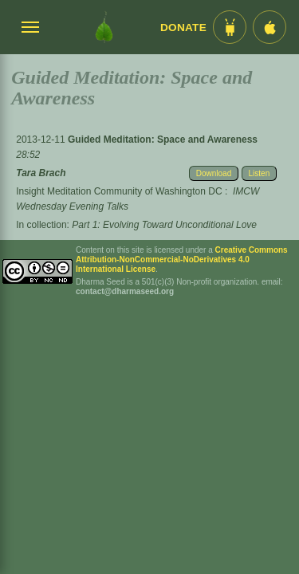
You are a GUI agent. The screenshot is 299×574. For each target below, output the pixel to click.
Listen (259, 173)
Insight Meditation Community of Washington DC (119, 191)
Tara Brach (40, 173)
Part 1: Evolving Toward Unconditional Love (164, 224)
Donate (183, 27)
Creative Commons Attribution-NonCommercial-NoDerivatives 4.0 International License (182, 259)
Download (213, 173)
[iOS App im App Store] (269, 27)
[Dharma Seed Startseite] (104, 27)
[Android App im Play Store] (229, 27)
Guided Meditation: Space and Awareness (163, 139)
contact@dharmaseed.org (125, 291)
